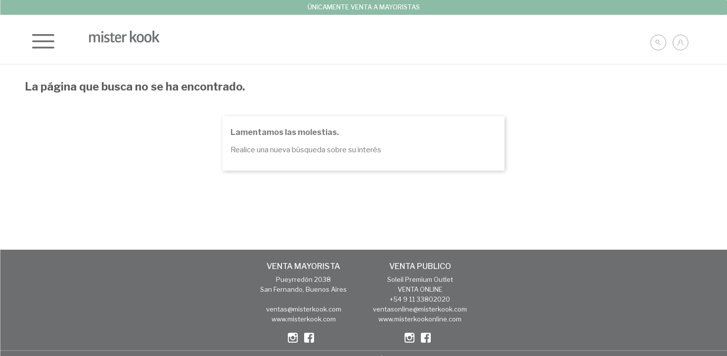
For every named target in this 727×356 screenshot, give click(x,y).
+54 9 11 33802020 (420, 299)
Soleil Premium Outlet (420, 279)
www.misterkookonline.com (419, 319)
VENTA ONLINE (420, 289)
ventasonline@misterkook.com (420, 309)
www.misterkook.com (304, 319)
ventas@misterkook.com (303, 309)
